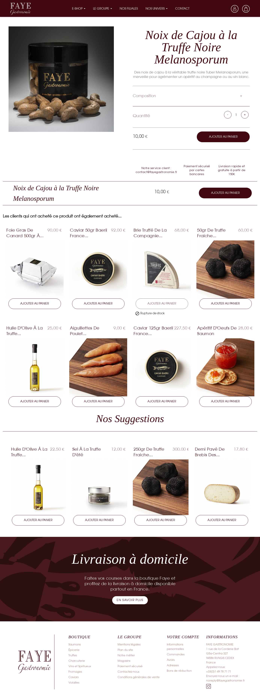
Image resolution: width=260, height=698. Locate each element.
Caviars (73, 677)
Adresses (173, 665)
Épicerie (74, 649)
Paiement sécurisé (130, 666)
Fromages (75, 671)
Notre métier (126, 655)
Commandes (176, 654)
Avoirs (171, 659)
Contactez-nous (128, 671)
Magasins (124, 660)
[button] (130, 600)
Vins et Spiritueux (79, 666)
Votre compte (183, 636)
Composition (144, 95)
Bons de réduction (179, 670)
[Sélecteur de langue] (223, 8)
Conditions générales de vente (139, 677)
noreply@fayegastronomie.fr (225, 680)
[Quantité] (236, 115)
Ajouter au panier (223, 136)
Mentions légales (129, 644)
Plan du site (125, 649)
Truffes (72, 655)
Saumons (74, 644)
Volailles (73, 682)
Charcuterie (76, 660)
